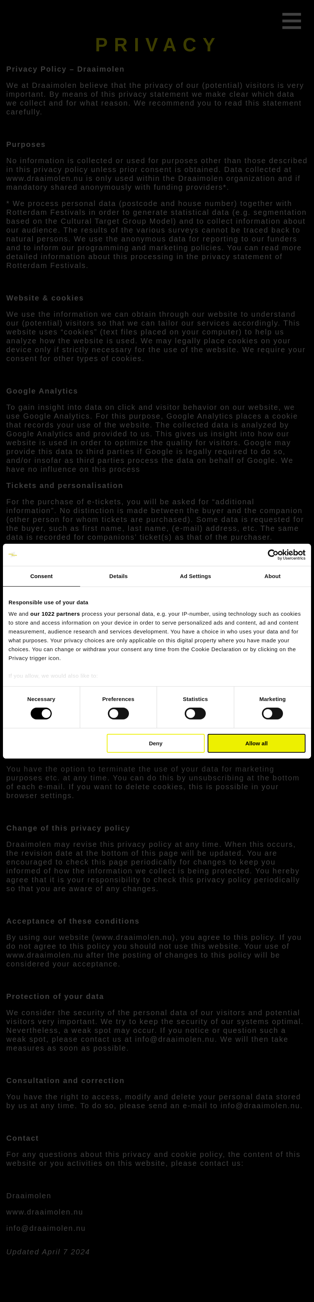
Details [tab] (118, 576)
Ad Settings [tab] (195, 576)
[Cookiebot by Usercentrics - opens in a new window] (273, 554)
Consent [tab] (41, 576)
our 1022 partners (55, 614)
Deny (156, 743)
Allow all (256, 743)
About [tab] (272, 576)
